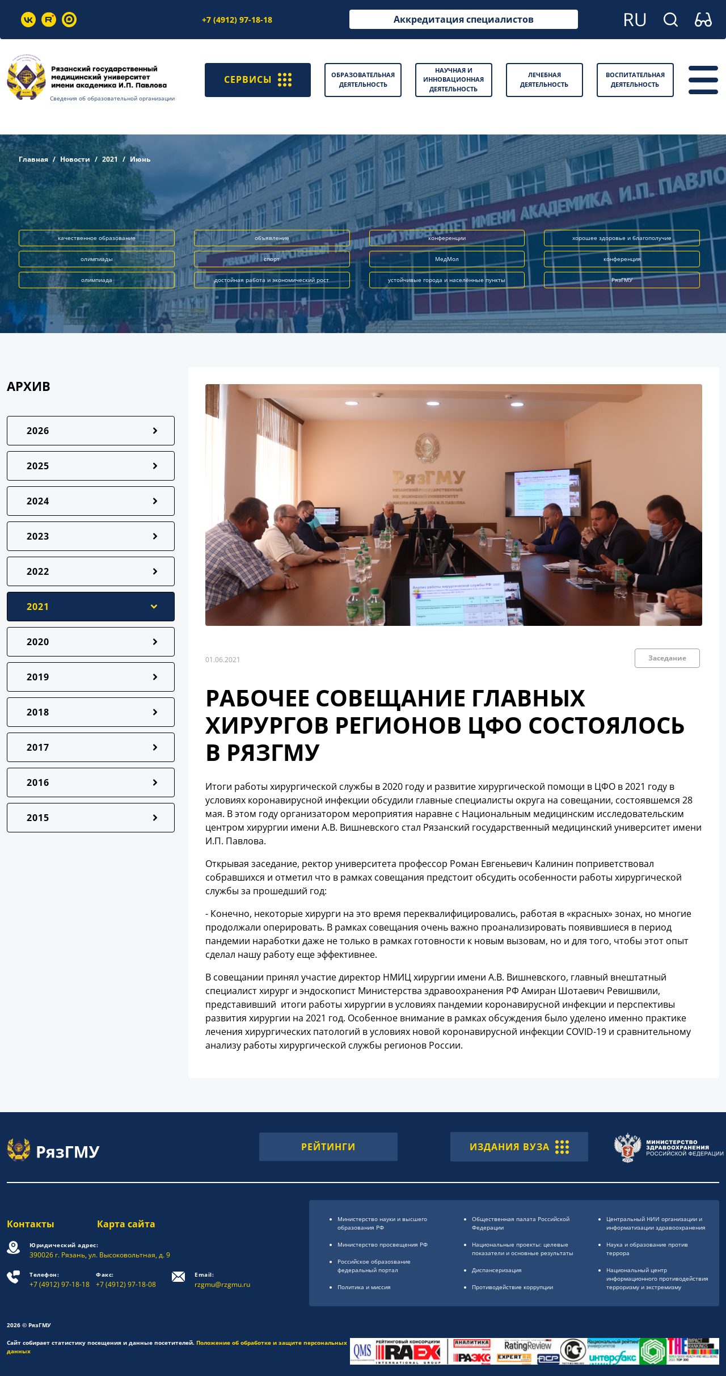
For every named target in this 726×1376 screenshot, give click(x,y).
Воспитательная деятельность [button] (635, 79)
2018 (38, 712)
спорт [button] (272, 259)
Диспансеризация (497, 1270)
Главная (33, 159)
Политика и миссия (364, 1287)
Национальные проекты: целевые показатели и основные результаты (522, 1248)
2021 (110, 159)
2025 (38, 466)
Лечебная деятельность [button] (544, 79)
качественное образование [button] (97, 238)
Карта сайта (126, 1224)
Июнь (140, 159)
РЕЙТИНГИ (328, 1147)
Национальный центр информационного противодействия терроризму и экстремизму (657, 1278)
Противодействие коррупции (512, 1287)
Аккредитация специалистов (464, 19)
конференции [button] (447, 238)
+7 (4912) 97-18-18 (237, 19)
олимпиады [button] (97, 259)
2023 (38, 536)
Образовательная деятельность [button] (363, 79)
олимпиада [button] (96, 280)
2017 (38, 747)
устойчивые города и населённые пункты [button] (446, 280)
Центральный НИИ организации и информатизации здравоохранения (656, 1223)
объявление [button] (272, 238)
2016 (38, 782)
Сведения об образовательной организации (112, 98)
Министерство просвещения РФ (382, 1244)
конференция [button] (622, 259)
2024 (38, 501)
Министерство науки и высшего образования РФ (382, 1223)
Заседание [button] (667, 658)
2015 (38, 817)
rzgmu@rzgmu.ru (222, 1279)
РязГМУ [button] (621, 280)
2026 (38, 430)
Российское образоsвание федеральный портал (374, 1265)
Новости (75, 159)
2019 (38, 677)
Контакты (30, 1224)
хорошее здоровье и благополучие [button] (622, 238)
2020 (38, 642)
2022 (38, 571)
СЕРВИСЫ (258, 80)
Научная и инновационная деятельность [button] (453, 79)
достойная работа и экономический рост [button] (271, 280)
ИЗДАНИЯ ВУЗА (519, 1146)
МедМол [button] (447, 259)
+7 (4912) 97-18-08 (126, 1279)
